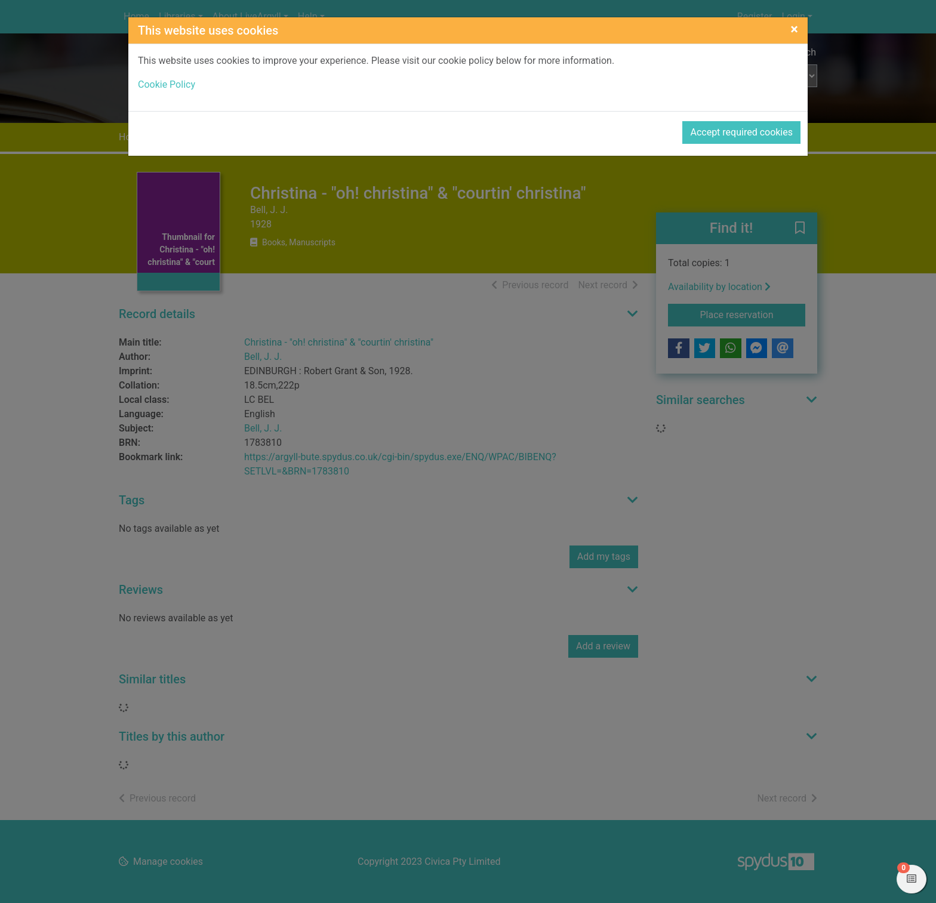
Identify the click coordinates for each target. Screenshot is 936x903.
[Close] (794, 29)
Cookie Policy (166, 84)
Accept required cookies (741, 132)
